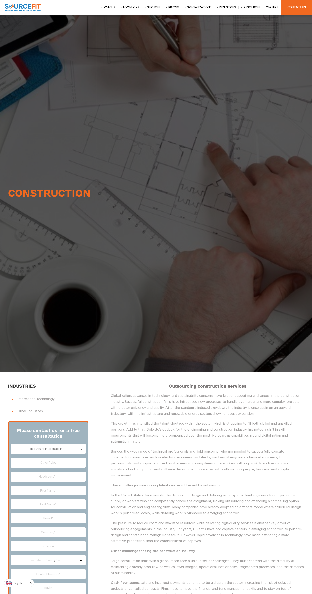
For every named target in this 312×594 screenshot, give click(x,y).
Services (153, 7)
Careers (272, 7)
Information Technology (36, 399)
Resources (252, 7)
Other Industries (30, 411)
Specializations (199, 7)
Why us (109, 7)
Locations (131, 7)
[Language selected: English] (19, 583)
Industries (227, 7)
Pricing (173, 7)
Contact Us (296, 7)
